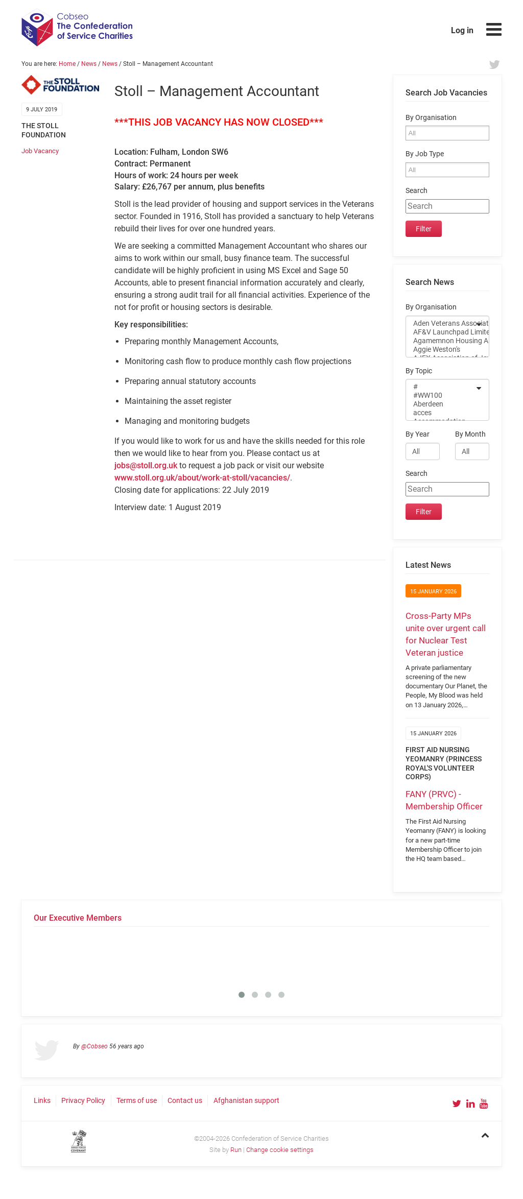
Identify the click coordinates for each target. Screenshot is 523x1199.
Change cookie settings (280, 1150)
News (89, 63)
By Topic (419, 371)
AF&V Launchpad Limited (440, 332)
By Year (418, 434)
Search (416, 190)
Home (67, 63)
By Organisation (431, 117)
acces (440, 413)
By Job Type (425, 154)
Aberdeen (440, 404)
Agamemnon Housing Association (440, 341)
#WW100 (440, 395)
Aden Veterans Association (440, 323)
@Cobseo (94, 1046)
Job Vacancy (40, 151)
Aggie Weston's (440, 349)
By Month (470, 434)
